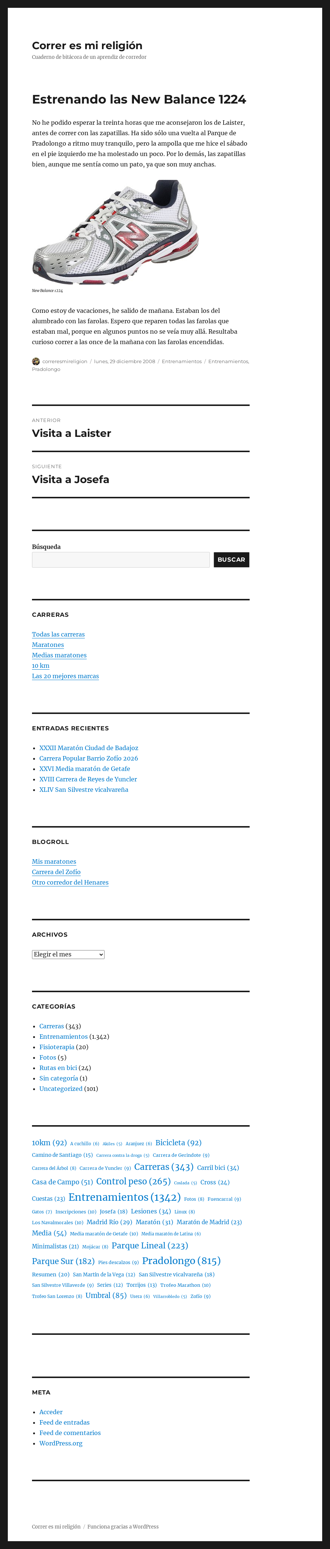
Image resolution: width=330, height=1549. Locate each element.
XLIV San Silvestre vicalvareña (83, 789)
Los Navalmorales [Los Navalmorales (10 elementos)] (57, 1223)
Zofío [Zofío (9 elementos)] (200, 1296)
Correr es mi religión (87, 45)
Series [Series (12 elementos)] (110, 1285)
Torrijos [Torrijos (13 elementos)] (141, 1285)
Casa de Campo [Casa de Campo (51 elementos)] (62, 1182)
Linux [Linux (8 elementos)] (184, 1212)
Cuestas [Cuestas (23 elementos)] (48, 1199)
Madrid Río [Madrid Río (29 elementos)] (109, 1222)
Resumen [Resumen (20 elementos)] (51, 1274)
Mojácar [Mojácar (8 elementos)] (95, 1247)
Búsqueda (46, 546)
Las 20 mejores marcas (65, 676)
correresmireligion (64, 361)
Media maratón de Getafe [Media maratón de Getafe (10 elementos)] (104, 1234)
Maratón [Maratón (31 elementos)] (154, 1222)
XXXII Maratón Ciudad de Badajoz (88, 748)
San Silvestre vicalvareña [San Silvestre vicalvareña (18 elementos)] (177, 1274)
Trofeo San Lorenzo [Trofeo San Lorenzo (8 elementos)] (57, 1297)
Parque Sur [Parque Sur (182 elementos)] (63, 1261)
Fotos (47, 1057)
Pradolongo (46, 369)
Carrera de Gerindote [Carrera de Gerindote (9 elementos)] (181, 1155)
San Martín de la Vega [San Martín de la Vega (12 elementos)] (104, 1275)
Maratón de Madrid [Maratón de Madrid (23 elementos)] (209, 1222)
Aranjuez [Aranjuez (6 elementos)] (139, 1144)
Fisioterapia (56, 1047)
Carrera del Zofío (56, 872)
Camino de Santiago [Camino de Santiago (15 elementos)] (62, 1155)
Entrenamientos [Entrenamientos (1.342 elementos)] (124, 1197)
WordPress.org (61, 1443)
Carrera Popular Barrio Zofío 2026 (88, 758)
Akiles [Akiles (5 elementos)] (112, 1144)
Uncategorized (61, 1088)
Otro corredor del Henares (70, 882)
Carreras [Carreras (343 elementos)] (164, 1167)
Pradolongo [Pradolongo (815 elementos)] (181, 1261)
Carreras (51, 1026)
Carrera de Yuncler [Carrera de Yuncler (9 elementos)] (105, 1168)
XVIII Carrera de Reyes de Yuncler (88, 779)
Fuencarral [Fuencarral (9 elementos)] (224, 1199)
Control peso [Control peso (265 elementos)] (133, 1182)
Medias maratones (59, 655)
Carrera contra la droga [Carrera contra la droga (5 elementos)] (123, 1155)
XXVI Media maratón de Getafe (84, 768)
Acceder (51, 1412)
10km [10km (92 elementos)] (49, 1143)
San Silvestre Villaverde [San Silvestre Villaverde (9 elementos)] (63, 1285)
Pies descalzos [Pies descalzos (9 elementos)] (118, 1262)
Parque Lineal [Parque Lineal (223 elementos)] (150, 1246)
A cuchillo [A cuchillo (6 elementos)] (84, 1144)
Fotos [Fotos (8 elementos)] (194, 1199)
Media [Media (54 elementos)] (49, 1233)
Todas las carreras (58, 634)
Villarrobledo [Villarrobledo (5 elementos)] (170, 1297)
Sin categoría (58, 1078)
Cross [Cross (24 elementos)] (215, 1182)
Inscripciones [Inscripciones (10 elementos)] (75, 1212)
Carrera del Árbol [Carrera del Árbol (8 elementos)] (54, 1168)
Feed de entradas (64, 1422)
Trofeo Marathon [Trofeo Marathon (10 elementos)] (185, 1285)
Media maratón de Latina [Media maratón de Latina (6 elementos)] (171, 1234)
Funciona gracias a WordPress (123, 1527)
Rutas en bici (58, 1068)
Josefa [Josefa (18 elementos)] (114, 1211)
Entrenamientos (182, 361)
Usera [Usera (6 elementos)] (140, 1296)
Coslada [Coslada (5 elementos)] (185, 1183)
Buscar (232, 559)
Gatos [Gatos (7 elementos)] (42, 1212)
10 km (40, 665)
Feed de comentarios (70, 1433)
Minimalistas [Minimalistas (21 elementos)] (55, 1246)
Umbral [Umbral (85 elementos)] (106, 1296)
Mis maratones (54, 861)
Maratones (48, 644)
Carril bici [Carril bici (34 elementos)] (218, 1168)
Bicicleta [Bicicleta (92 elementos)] (179, 1143)
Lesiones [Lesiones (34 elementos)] (151, 1211)
